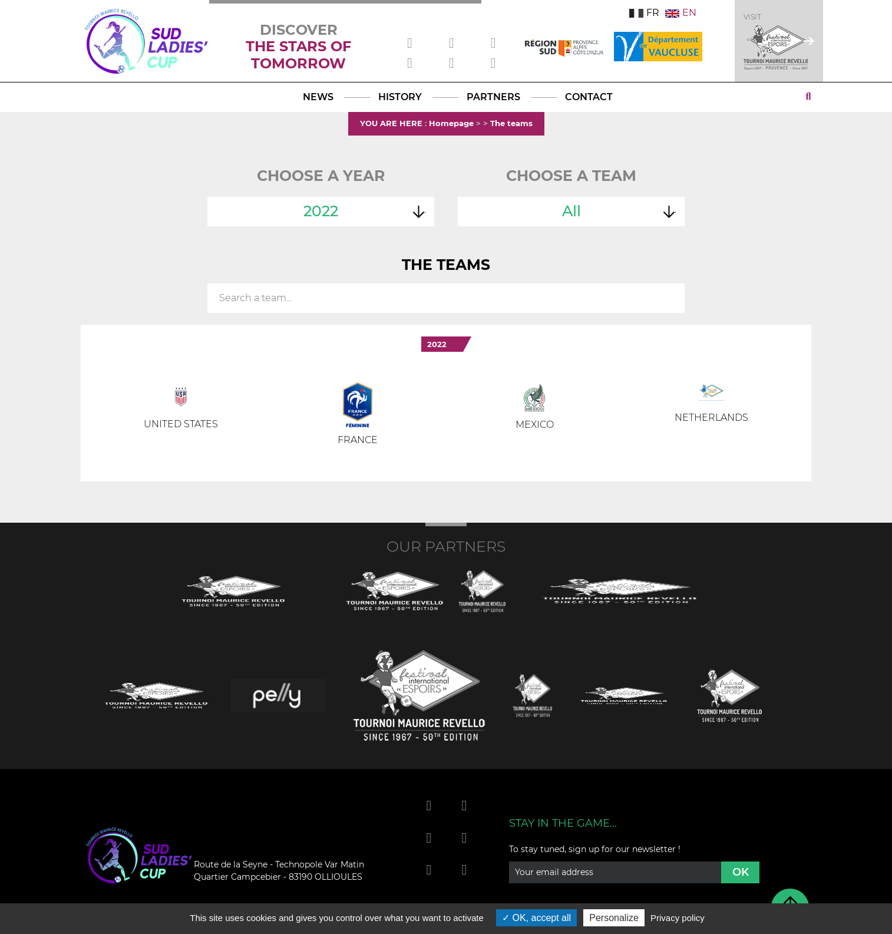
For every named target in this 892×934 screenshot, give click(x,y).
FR (644, 12)
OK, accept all (536, 918)
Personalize (614, 918)
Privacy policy (677, 918)
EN (680, 12)
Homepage (451, 123)
